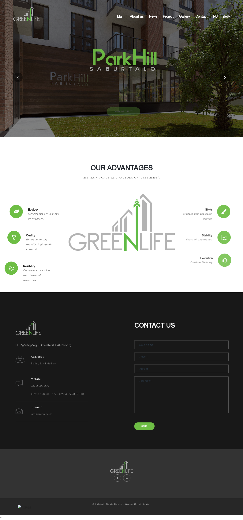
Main (120, 16)
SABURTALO (124, 73)
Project (168, 16)
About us (137, 16)
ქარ (226, 16)
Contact (201, 16)
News (153, 16)
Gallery (184, 16)
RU (215, 16)
